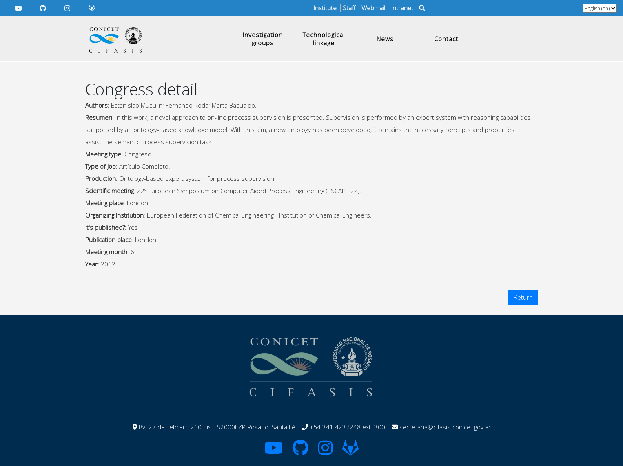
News (385, 39)
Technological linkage (324, 39)
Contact (446, 39)
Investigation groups (263, 39)
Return (523, 297)
